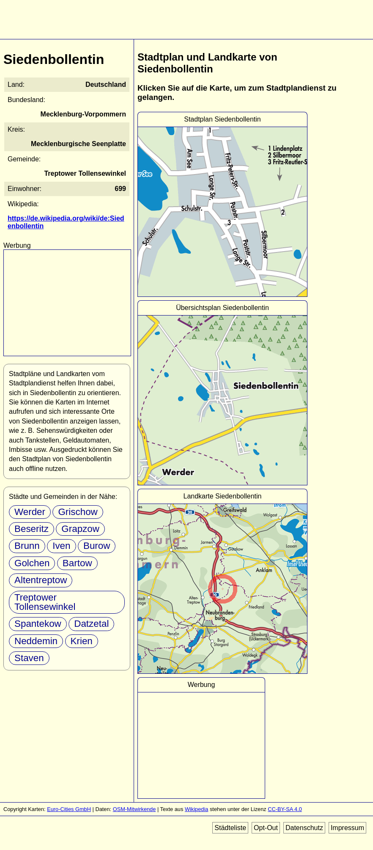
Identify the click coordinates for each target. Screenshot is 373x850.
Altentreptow (40, 580)
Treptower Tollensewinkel (44, 602)
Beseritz (31, 528)
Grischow (77, 512)
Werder (29, 512)
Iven (61, 545)
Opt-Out (266, 827)
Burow (96, 545)
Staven (29, 658)
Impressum (347, 827)
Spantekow (37, 623)
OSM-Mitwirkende (134, 809)
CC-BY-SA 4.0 (285, 809)
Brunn (27, 545)
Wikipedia (196, 809)
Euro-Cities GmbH (69, 809)
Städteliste (230, 827)
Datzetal (91, 623)
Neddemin (36, 641)
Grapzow (80, 528)
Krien (82, 641)
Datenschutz (304, 827)
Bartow (77, 563)
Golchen (31, 563)
